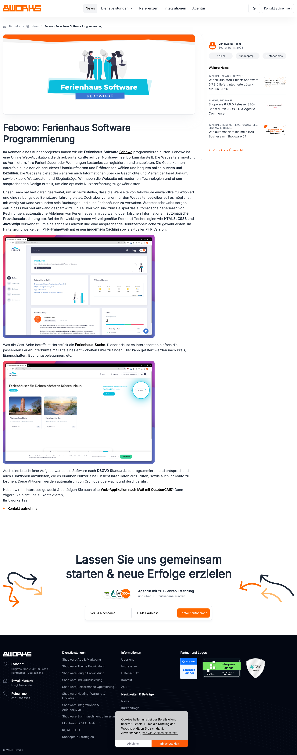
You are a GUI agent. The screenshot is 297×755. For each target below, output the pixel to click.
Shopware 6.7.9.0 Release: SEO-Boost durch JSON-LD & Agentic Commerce (232, 108)
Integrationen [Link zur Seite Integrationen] (175, 8)
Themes (227, 127)
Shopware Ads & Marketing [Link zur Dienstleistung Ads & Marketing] (81, 659)
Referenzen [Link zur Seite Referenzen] (148, 8)
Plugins (247, 124)
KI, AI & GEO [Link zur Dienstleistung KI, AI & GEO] (71, 730)
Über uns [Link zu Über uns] (127, 659)
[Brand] (22, 8)
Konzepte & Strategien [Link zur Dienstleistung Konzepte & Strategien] (78, 737)
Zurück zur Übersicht (226, 150)
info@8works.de (21, 685)
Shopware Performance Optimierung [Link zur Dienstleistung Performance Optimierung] (88, 687)
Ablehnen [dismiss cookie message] (133, 743)
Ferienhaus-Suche (90, 345)
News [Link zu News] (125, 701)
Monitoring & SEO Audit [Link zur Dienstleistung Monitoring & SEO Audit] (79, 723)
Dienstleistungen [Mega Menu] (117, 8)
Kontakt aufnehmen (24, 509)
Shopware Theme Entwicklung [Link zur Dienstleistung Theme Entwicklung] (83, 666)
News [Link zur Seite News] (90, 8)
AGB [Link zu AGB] (124, 687)
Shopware (236, 76)
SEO (255, 124)
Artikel (221, 55)
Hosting (227, 124)
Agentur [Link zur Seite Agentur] (198, 8)
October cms (275, 55)
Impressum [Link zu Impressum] (129, 666)
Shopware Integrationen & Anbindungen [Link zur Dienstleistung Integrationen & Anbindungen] (80, 707)
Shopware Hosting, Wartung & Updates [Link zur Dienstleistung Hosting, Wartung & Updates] (83, 696)
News (225, 76)
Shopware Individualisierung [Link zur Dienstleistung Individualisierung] (82, 680)
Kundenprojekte (248, 55)
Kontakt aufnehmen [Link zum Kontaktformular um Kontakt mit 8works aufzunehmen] (278, 8)
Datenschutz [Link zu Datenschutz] (130, 673)
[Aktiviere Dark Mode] (254, 8)
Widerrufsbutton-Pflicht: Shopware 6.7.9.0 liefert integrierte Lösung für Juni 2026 (233, 84)
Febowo (125, 152)
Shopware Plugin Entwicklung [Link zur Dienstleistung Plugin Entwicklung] (83, 673)
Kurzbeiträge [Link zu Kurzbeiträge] (130, 708)
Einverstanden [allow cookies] (169, 743)
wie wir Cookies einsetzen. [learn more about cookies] (160, 733)
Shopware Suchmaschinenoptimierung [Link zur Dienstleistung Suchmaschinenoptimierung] (89, 716)
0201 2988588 (20, 698)
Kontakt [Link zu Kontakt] (126, 680)
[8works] (30, 654)
